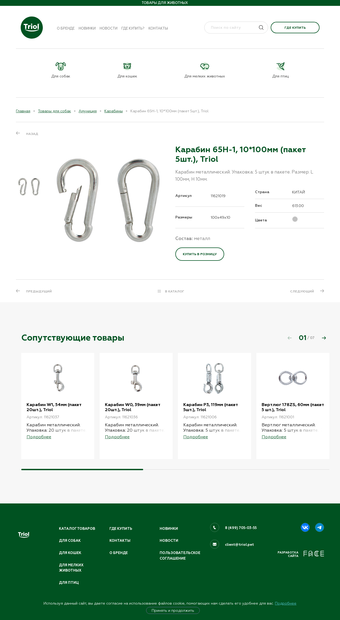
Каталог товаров (77, 529)
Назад (32, 134)
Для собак (70, 541)
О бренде (66, 28)
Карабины (113, 111)
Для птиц (69, 583)
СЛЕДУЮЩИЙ (302, 291)
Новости (108, 28)
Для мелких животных (71, 568)
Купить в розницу (200, 254)
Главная (23, 111)
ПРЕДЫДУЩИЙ (39, 291)
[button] (323, 338)
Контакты (158, 28)
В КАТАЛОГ (174, 291)
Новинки (87, 28)
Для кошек (70, 553)
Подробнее (285, 603)
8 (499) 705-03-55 (241, 528)
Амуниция (88, 111)
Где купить (295, 28)
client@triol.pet (239, 545)
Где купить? (132, 28)
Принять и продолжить (173, 610)
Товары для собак (54, 111)
